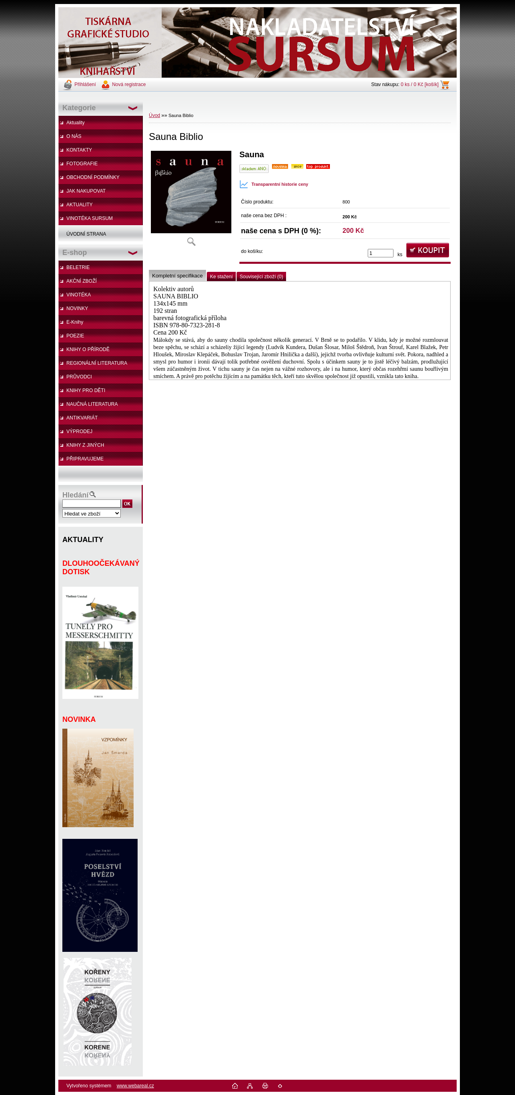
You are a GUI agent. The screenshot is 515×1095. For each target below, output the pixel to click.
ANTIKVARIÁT (82, 418)
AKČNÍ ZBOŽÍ (81, 281)
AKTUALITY (79, 204)
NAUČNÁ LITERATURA (92, 404)
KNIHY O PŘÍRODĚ (87, 349)
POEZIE (75, 336)
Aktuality (75, 122)
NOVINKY (77, 308)
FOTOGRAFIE (82, 163)
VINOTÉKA (78, 295)
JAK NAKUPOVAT (86, 191)
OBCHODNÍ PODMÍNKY (92, 177)
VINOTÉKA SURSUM (89, 218)
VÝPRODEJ (79, 431)
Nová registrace (129, 84)
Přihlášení (85, 84)
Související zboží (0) (261, 276)
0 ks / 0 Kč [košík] (420, 84)
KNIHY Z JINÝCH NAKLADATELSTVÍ (81, 447)
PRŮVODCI (79, 377)
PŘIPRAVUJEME (84, 459)
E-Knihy (74, 322)
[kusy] (380, 253)
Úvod (154, 115)
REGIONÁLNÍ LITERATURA (96, 363)
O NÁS (73, 136)
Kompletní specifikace (177, 276)
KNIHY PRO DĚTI (85, 390)
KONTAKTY (79, 150)
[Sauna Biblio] (191, 200)
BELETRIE (78, 267)
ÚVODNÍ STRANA (86, 234)
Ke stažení (221, 276)
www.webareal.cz (135, 1086)
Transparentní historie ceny (273, 184)
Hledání (75, 495)
